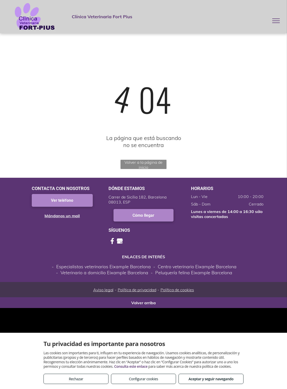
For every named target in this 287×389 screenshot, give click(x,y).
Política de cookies (177, 289)
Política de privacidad (137, 289)
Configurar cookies (143, 378)
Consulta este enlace (131, 366)
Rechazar (76, 378)
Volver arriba (143, 302)
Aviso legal (103, 289)
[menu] (276, 20)
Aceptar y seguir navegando (210, 378)
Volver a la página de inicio (143, 164)
